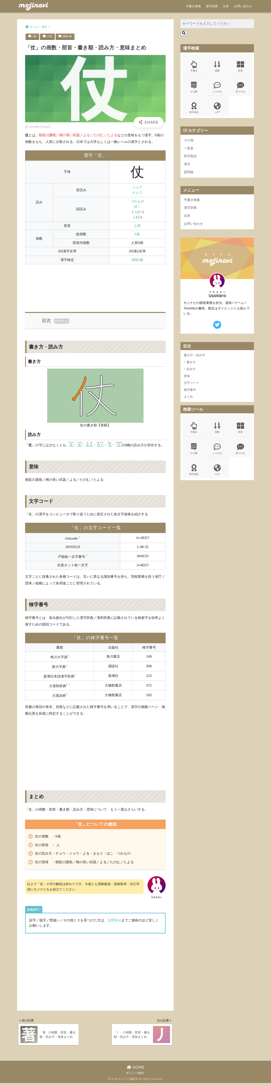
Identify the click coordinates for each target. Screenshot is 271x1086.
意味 (187, 378)
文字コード (191, 385)
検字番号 (190, 392)
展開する (61, 321)
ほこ (137, 207)
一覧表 (189, 149)
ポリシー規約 (135, 1076)
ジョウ (137, 187)
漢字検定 (194, 108)
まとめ (188, 399)
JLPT (217, 108)
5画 (35, 36)
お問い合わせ (243, 6)
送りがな (240, 87)
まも (134, 212)
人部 (50, 36)
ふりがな (217, 87)
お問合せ (114, 922)
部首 (240, 66)
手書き (194, 66)
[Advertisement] (95, 286)
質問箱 (189, 174)
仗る (89, 445)
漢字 (187, 166)
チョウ (137, 193)
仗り (100, 445)
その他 (189, 141)
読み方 (191, 371)
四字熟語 (191, 157)
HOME (136, 1070)
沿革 (226, 6)
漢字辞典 (212, 6)
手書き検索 (193, 6)
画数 (217, 66)
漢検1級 (68, 36)
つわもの (137, 201)
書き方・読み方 (194, 357)
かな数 (194, 87)
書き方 (191, 364)
